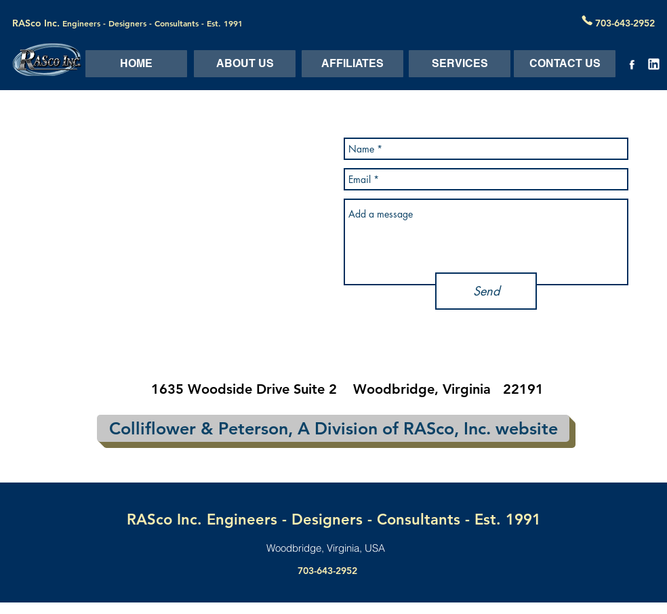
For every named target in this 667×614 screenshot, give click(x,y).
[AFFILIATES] (352, 63)
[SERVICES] (459, 63)
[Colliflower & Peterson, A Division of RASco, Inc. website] (333, 428)
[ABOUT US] (245, 63)
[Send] (486, 291)
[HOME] (136, 63)
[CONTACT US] (564, 63)
